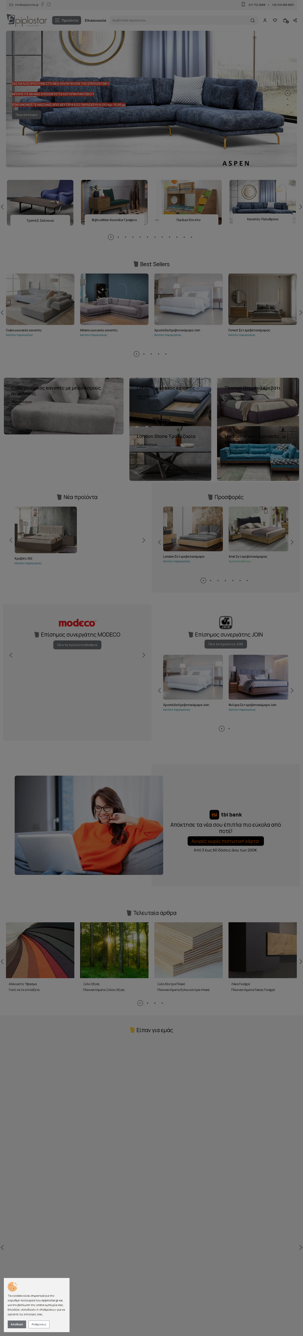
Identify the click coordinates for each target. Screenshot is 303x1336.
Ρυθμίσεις (39, 1324)
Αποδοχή (17, 1324)
